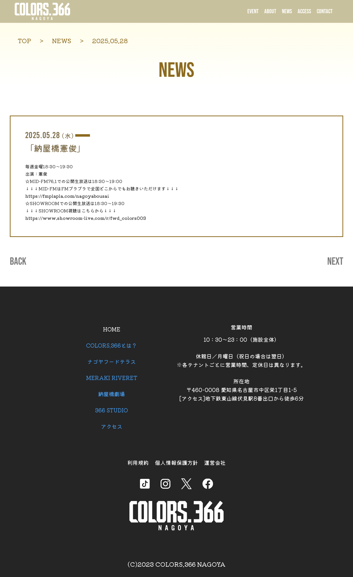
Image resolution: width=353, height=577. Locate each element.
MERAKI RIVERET (111, 377)
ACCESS (304, 11)
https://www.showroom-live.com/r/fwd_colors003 (85, 218)
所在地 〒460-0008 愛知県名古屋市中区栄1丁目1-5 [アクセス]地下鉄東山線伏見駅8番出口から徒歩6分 (241, 389)
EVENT (253, 11)
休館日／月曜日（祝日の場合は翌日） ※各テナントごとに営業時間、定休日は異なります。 (241, 360)
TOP (24, 41)
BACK (18, 262)
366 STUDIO (111, 410)
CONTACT (325, 11)
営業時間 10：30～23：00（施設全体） (241, 333)
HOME (111, 329)
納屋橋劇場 (111, 394)
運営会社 (215, 462)
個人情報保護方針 (176, 462)
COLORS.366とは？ (111, 345)
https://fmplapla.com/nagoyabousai (67, 196)
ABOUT (270, 11)
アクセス (111, 426)
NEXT (335, 262)
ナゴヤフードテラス (111, 361)
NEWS (287, 11)
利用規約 (138, 462)
